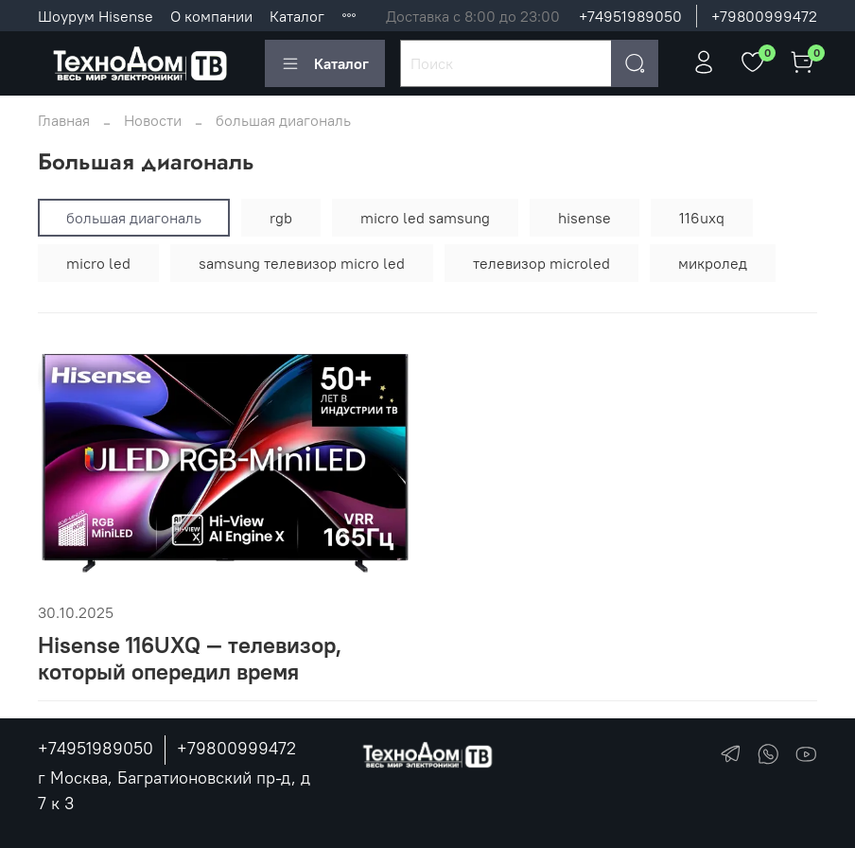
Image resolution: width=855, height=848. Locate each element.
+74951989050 (630, 16)
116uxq (701, 217)
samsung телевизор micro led (302, 263)
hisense (584, 217)
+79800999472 (764, 16)
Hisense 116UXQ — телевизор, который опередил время (189, 658)
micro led (98, 263)
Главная (64, 120)
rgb (281, 217)
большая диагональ (133, 217)
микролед (712, 263)
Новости (153, 120)
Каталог (297, 16)
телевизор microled (541, 263)
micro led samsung (425, 217)
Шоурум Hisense (95, 16)
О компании (211, 16)
